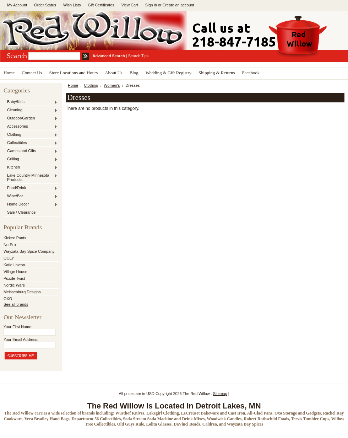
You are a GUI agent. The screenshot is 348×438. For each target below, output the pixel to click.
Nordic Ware (14, 285)
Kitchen (31, 167)
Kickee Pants (15, 238)
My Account (17, 5)
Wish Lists (72, 5)
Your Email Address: (21, 339)
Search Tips (138, 56)
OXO (8, 299)
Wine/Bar (31, 196)
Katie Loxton (14, 265)
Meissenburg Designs (22, 292)
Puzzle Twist (14, 278)
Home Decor (31, 204)
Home (73, 85)
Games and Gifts (31, 151)
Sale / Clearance (21, 212)
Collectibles (31, 142)
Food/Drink (31, 188)
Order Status (45, 5)
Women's (112, 85)
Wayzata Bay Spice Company (29, 251)
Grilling (31, 159)
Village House (15, 271)
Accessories (31, 126)
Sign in (151, 5)
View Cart (129, 5)
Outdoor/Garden (31, 118)
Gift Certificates (101, 5)
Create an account (178, 5)
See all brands (16, 304)
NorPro (10, 244)
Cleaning (31, 110)
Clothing (31, 134)
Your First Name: (18, 327)
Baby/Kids (31, 102)
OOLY (9, 258)
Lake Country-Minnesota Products (31, 177)
